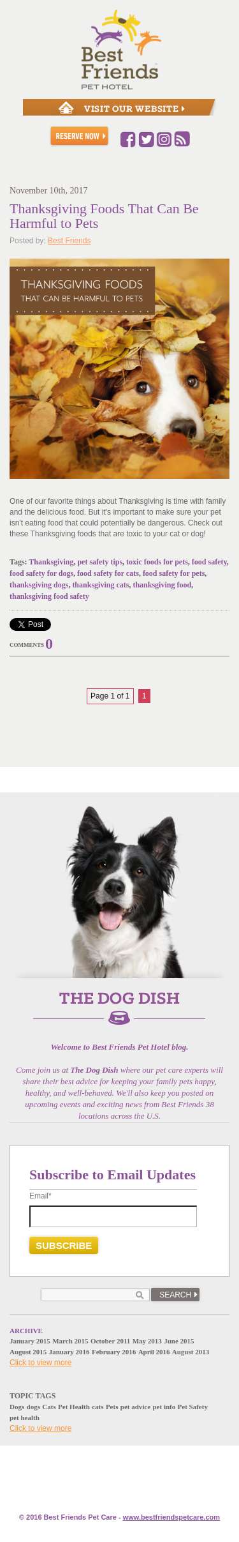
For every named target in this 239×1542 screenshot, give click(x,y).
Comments (27, 645)
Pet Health (74, 1406)
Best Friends (69, 240)
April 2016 (154, 1352)
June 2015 (179, 1341)
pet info (163, 1406)
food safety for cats (108, 573)
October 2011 (110, 1341)
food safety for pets (174, 573)
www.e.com (171, 1517)
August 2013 (190, 1352)
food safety (209, 561)
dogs (33, 1406)
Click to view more (40, 1362)
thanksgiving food (162, 584)
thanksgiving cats (100, 584)
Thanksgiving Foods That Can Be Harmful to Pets (104, 215)
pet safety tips (99, 561)
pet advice (135, 1406)
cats (97, 1406)
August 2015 (28, 1352)
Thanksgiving (51, 561)
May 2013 (147, 1341)
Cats (48, 1406)
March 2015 (70, 1341)
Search (175, 1294)
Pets (112, 1406)
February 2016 (114, 1352)
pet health (25, 1417)
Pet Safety (193, 1406)
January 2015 (30, 1341)
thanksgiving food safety (49, 596)
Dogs (17, 1406)
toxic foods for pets (157, 561)
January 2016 (69, 1352)
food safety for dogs (41, 573)
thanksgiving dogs (39, 584)
